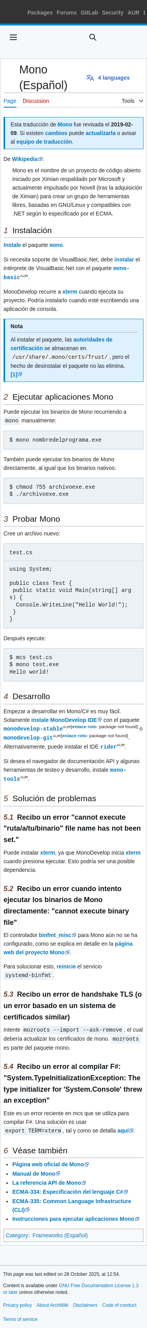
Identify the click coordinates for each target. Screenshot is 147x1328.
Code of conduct (119, 1299)
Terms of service (20, 1314)
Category (17, 1230)
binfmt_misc (55, 931)
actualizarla (100, 133)
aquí (123, 1125)
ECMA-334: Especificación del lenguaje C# (67, 1186)
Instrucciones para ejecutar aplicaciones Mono (73, 1213)
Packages (40, 12)
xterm (69, 290)
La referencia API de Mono (46, 1177)
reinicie (66, 962)
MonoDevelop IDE (73, 718)
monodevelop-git (28, 735)
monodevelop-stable (33, 726)
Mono (65, 124)
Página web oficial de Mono (48, 1159)
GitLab (89, 12)
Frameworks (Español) (60, 1230)
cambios (56, 133)
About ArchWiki (52, 1299)
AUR (134, 12)
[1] (14, 373)
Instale (12, 245)
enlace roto (84, 724)
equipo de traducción (44, 142)
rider (108, 743)
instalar (124, 259)
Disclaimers (85, 1299)
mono (56, 244)
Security (112, 12)
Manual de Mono (33, 1168)
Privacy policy (17, 1299)
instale (40, 718)
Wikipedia (25, 159)
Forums (67, 12)
